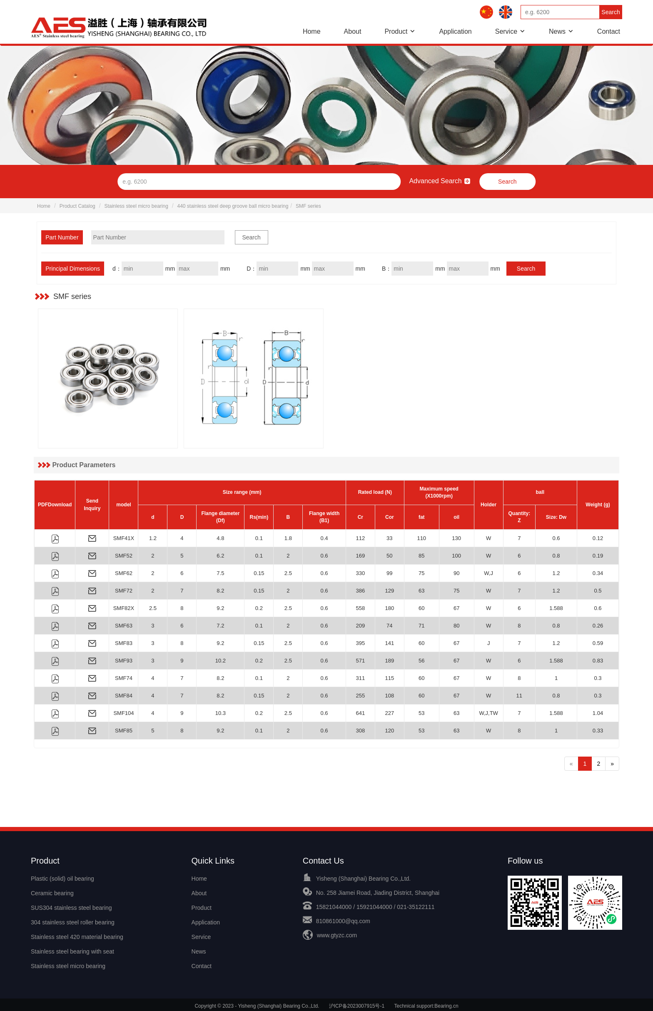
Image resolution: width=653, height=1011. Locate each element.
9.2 (220, 608)
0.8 (556, 556)
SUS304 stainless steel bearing (71, 907)
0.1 (259, 538)
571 (360, 660)
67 (456, 608)
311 (360, 678)
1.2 (153, 538)
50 (389, 556)
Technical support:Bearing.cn (426, 1003)
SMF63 (123, 626)
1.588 (556, 608)
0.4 (324, 538)
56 (421, 660)
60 (421, 608)
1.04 (598, 713)
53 (421, 713)
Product (395, 31)
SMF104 (123, 713)
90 (456, 573)
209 (360, 626)
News (557, 31)
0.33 (598, 730)
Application (455, 31)
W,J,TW (488, 713)
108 (389, 695)
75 (421, 573)
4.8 (220, 538)
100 (456, 556)
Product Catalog (77, 206)
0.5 (597, 591)
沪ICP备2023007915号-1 (356, 1003)
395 (360, 643)
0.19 (598, 556)
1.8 (288, 538)
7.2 (220, 626)
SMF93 (123, 660)
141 (389, 643)
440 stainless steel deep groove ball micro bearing (233, 206)
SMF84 (123, 695)
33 (389, 538)
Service (506, 31)
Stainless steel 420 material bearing (77, 935)
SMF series (308, 206)
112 (360, 538)
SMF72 (123, 591)
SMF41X (124, 538)
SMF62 (123, 573)
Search (610, 12)
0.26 (598, 626)
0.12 (598, 538)
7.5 (220, 573)
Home (312, 31)
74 (389, 626)
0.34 (598, 573)
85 (421, 556)
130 (456, 538)
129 (389, 591)
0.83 (598, 660)
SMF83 (123, 643)
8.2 (220, 591)
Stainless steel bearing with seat (72, 949)
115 (389, 678)
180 (389, 608)
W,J (488, 573)
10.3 (220, 713)
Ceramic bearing (52, 892)
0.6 (556, 538)
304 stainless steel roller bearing (73, 921)
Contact (608, 31)
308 (360, 730)
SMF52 (123, 556)
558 (360, 608)
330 (360, 573)
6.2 (220, 556)
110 (421, 538)
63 (421, 591)
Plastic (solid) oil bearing (62, 878)
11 (519, 695)
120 (389, 730)
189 (389, 660)
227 (389, 713)
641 (360, 713)
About (352, 31)
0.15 (259, 573)
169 (360, 556)
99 (389, 573)
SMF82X (124, 608)
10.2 (220, 660)
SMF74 (123, 678)
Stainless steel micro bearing (136, 206)
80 (456, 626)
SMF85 (123, 730)
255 (360, 695)
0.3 (597, 678)
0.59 (598, 643)
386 (360, 591)
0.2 (259, 608)
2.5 (288, 573)
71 (421, 626)
